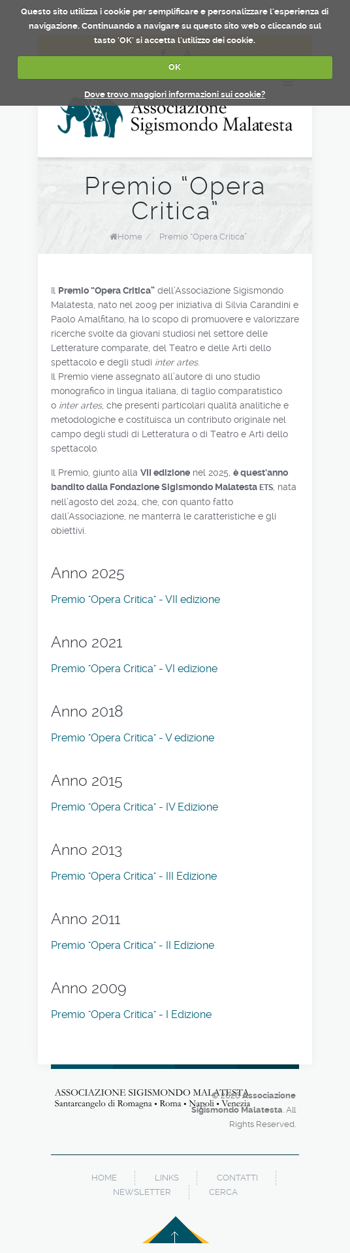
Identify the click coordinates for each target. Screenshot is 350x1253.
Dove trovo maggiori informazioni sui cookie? (174, 94)
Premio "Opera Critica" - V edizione (132, 738)
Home (130, 236)
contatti (237, 1178)
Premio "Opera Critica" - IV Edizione (134, 807)
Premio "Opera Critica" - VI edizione (134, 668)
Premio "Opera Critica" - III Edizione (134, 876)
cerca (223, 1192)
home (104, 1178)
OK (174, 67)
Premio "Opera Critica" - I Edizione (131, 1014)
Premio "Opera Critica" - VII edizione (135, 599)
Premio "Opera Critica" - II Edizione (132, 945)
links (167, 1178)
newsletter (142, 1192)
